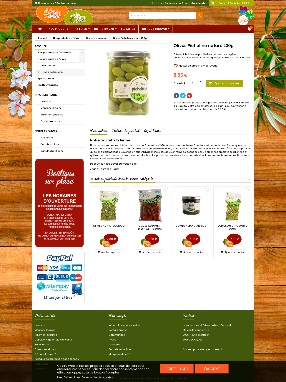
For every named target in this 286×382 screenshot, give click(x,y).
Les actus (128, 29)
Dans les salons (49, 144)
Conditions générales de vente (53, 339)
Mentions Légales (50, 108)
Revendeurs (42, 344)
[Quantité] (192, 83)
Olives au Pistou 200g (109, 226)
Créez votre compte (194, 3)
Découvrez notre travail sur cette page (113, 164)
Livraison (45, 101)
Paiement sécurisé (46, 335)
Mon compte (118, 317)
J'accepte (211, 368)
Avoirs (112, 339)
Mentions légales (45, 330)
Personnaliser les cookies (97, 377)
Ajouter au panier (224, 83)
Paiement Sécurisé (51, 114)
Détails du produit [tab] (125, 132)
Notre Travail (104, 29)
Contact (188, 317)
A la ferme (46, 137)
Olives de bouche (52, 72)
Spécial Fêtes (46, 78)
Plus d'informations (69, 377)
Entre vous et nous (45, 349)
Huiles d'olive (49, 65)
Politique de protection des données (57, 359)
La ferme (81, 29)
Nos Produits (59, 29)
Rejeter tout (177, 368)
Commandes (117, 335)
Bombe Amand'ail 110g (191, 226)
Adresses (114, 344)
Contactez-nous (50, 121)
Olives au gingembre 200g (232, 227)
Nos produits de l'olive (52, 59)
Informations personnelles (124, 325)
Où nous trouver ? (155, 29)
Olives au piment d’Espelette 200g (150, 227)
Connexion (170, 3)
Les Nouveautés (48, 85)
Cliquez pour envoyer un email (202, 349)
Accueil (41, 46)
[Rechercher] (166, 15)
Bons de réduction (120, 349)
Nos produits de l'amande (54, 52)
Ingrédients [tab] (152, 132)
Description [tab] (98, 132)
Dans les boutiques (52, 151)
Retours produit (118, 330)
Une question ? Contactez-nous (57, 3)
